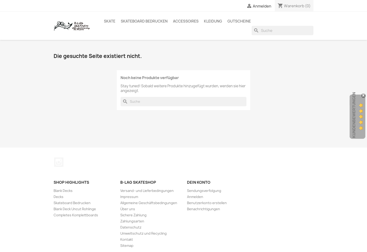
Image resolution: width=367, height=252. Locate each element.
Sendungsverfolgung (204, 190)
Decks (58, 197)
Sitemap (126, 245)
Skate (109, 21)
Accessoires (185, 21)
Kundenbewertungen (354, 115)
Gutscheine (239, 21)
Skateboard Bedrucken (144, 21)
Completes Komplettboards (76, 215)
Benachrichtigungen (203, 209)
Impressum (129, 197)
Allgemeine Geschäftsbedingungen (148, 203)
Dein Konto (198, 182)
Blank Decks (63, 190)
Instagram (58, 162)
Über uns (127, 209)
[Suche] (282, 30)
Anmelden (195, 197)
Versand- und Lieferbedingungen (147, 190)
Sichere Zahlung (133, 215)
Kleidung (213, 21)
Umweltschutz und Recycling (143, 233)
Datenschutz (130, 227)
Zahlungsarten (132, 221)
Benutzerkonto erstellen (207, 203)
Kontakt (126, 239)
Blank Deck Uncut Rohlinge (75, 209)
